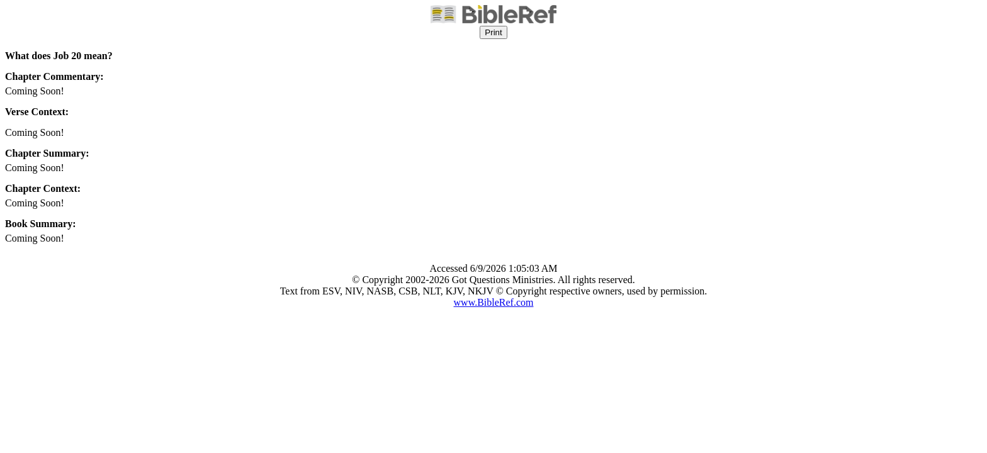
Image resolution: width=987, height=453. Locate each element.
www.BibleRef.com (494, 302)
